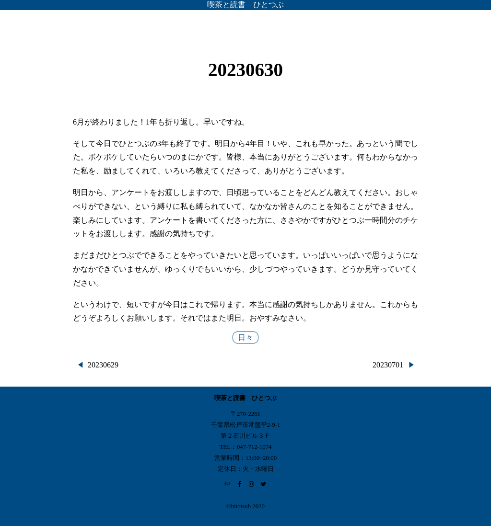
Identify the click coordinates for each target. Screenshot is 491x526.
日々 (245, 337)
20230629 (103, 365)
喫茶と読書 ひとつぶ (245, 4)
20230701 (388, 365)
